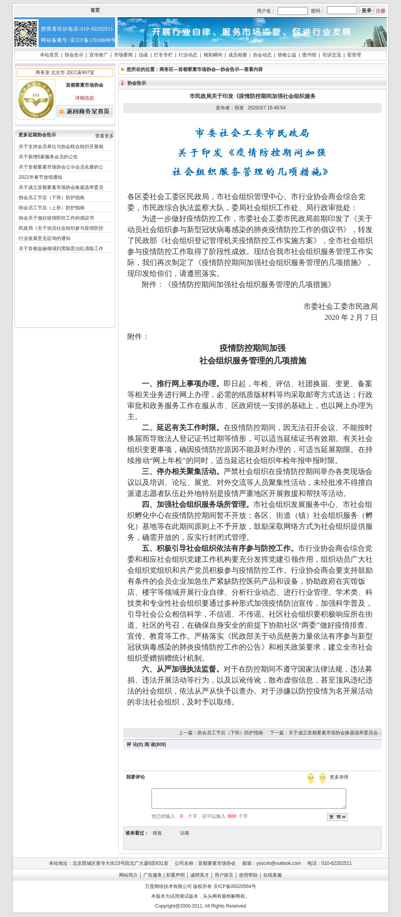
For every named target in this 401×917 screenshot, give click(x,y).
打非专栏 (163, 55)
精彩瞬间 (213, 55)
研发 (157, 833)
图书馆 (309, 55)
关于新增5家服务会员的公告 (48, 157)
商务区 (166, 69)
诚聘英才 (199, 875)
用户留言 (224, 875)
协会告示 (74, 55)
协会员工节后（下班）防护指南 (52, 197)
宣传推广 (98, 55)
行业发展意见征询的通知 (44, 238)
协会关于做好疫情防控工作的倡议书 (56, 218)
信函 (143, 55)
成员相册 (237, 55)
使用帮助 (248, 875)
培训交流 (331, 55)
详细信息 (84, 98)
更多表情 (340, 777)
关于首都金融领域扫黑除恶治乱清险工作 (61, 248)
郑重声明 (175, 875)
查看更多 (104, 136)
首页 (95, 10)
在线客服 (272, 875)
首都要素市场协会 (197, 69)
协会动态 (262, 55)
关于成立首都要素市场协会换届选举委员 (61, 187)
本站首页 (49, 55)
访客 (185, 833)
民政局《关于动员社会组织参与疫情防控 (61, 228)
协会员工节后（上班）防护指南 (52, 208)
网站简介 (128, 875)
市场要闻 (123, 55)
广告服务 (152, 875)
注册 (380, 11)
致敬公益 (287, 55)
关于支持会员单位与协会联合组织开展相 (61, 146)
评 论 (131, 744)
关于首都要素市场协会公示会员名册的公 (61, 167)
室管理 (354, 55)
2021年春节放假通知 (40, 177)
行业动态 (188, 55)
